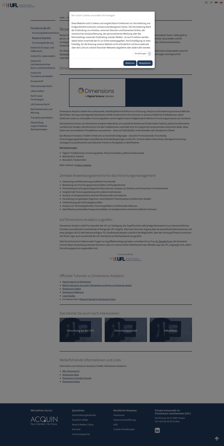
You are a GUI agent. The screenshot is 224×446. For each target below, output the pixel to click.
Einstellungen (140, 53)
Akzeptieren (145, 63)
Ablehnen (130, 63)
